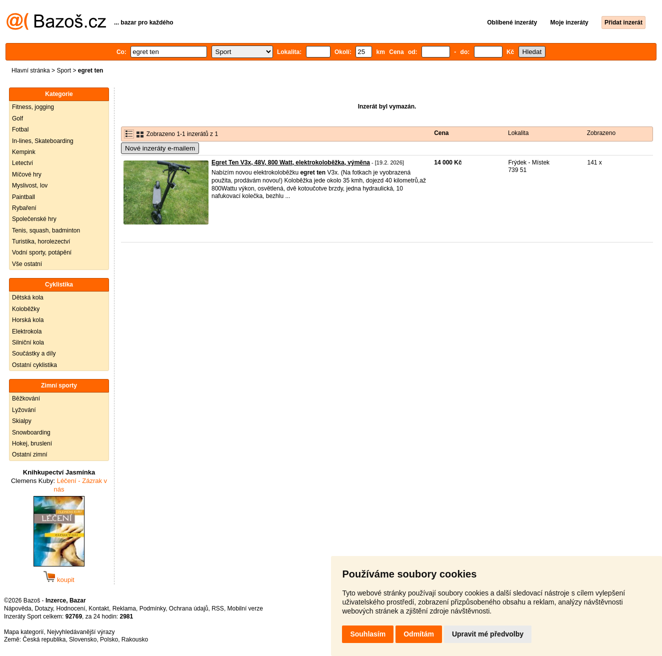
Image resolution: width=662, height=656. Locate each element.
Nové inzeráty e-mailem (160, 148)
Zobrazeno (601, 133)
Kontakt (98, 608)
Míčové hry (27, 174)
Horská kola (28, 320)
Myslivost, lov (30, 185)
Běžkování (26, 398)
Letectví (22, 163)
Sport (63, 70)
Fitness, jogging (33, 107)
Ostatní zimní (30, 454)
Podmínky (153, 608)
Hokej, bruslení (32, 443)
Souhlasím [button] (368, 634)
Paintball (23, 197)
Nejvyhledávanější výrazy (80, 632)
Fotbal (20, 129)
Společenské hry (34, 219)
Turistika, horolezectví (41, 241)
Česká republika (44, 639)
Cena (441, 133)
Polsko (109, 639)
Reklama (124, 608)
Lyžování (24, 410)
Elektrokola (27, 331)
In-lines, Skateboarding (43, 141)
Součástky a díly (34, 353)
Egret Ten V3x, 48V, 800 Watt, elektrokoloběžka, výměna (291, 162)
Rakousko (135, 639)
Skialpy (22, 421)
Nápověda (18, 608)
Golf (17, 118)
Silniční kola (28, 342)
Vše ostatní (27, 264)
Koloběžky (26, 309)
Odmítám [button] (419, 634)
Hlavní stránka (31, 70)
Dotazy (43, 608)
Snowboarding (31, 432)
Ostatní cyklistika (34, 365)
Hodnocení (71, 608)
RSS (218, 608)
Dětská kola (28, 297)
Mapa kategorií (24, 632)
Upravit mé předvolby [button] (488, 634)
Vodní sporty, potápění (42, 252)
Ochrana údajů (188, 608)
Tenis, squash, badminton (46, 230)
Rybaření (24, 208)
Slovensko (82, 639)
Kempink (24, 152)
